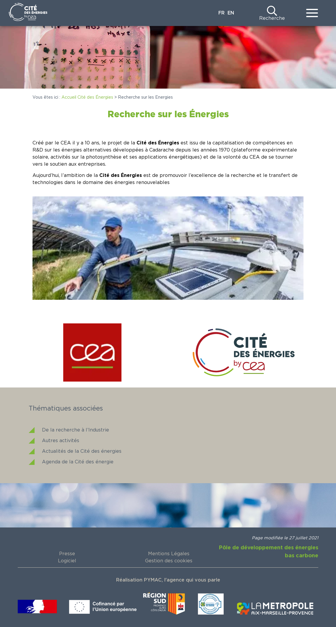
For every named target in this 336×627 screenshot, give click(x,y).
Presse (67, 553)
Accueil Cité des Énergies (87, 97)
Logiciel (67, 560)
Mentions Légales (168, 553)
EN (231, 13)
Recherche (272, 18)
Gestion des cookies (168, 560)
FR (221, 13)
